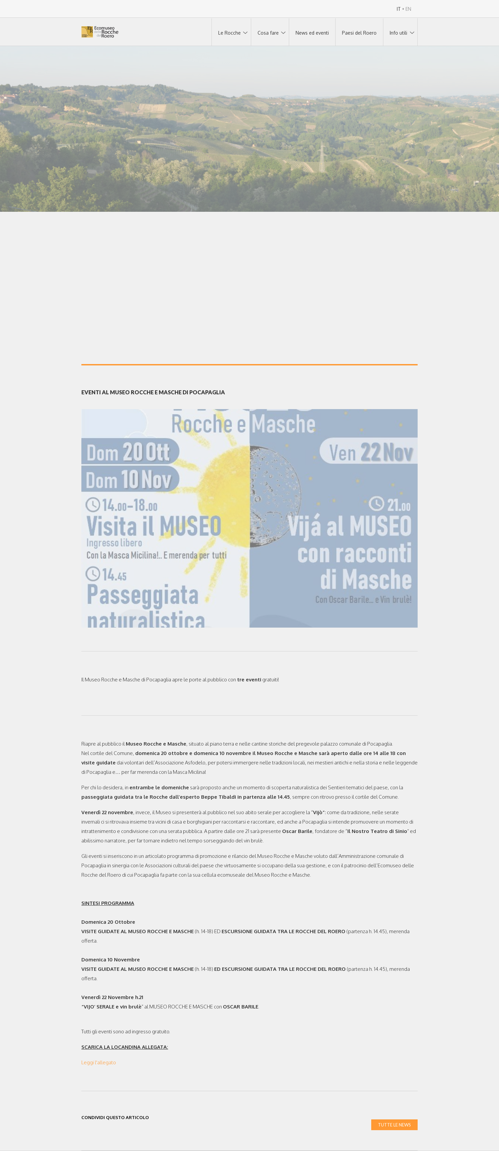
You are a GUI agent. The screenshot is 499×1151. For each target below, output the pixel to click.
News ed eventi (312, 33)
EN (408, 9)
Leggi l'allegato (98, 1062)
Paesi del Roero (359, 33)
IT (399, 9)
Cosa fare (268, 33)
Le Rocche (229, 33)
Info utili (398, 33)
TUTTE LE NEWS (394, 1124)
